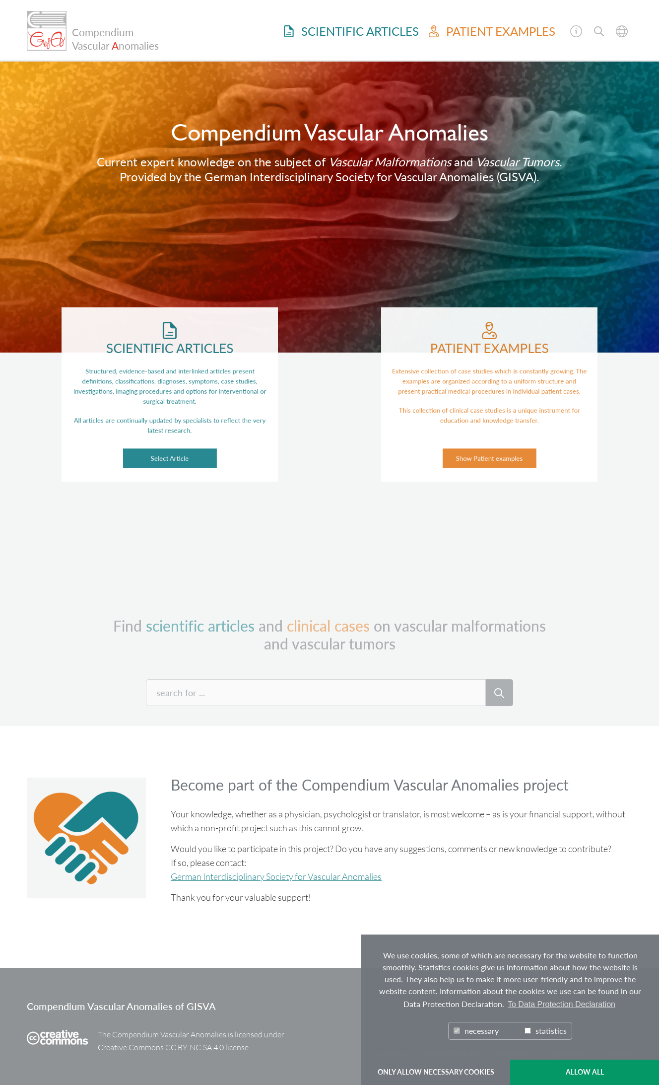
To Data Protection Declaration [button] (561, 1004)
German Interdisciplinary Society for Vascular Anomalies (276, 876)
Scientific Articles (351, 31)
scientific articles (200, 651)
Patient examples (492, 31)
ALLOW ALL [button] (585, 1072)
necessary (476, 1030)
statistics (546, 1030)
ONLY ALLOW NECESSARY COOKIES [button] (436, 1072)
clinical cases (328, 651)
